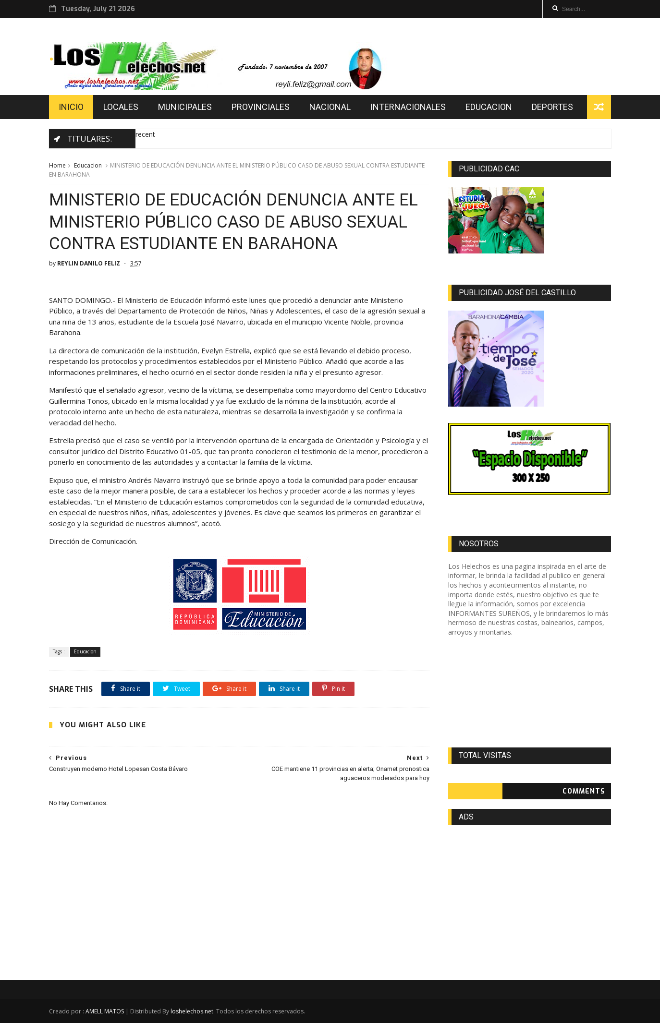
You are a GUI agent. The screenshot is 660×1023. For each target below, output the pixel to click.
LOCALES (120, 107)
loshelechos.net (192, 1011)
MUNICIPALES (185, 107)
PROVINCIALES (261, 107)
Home (57, 165)
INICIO (71, 107)
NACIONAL (330, 107)
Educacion (88, 165)
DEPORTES (552, 107)
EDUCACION (488, 107)
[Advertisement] (529, 692)
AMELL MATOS (104, 1011)
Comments (583, 791)
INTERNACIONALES (408, 107)
